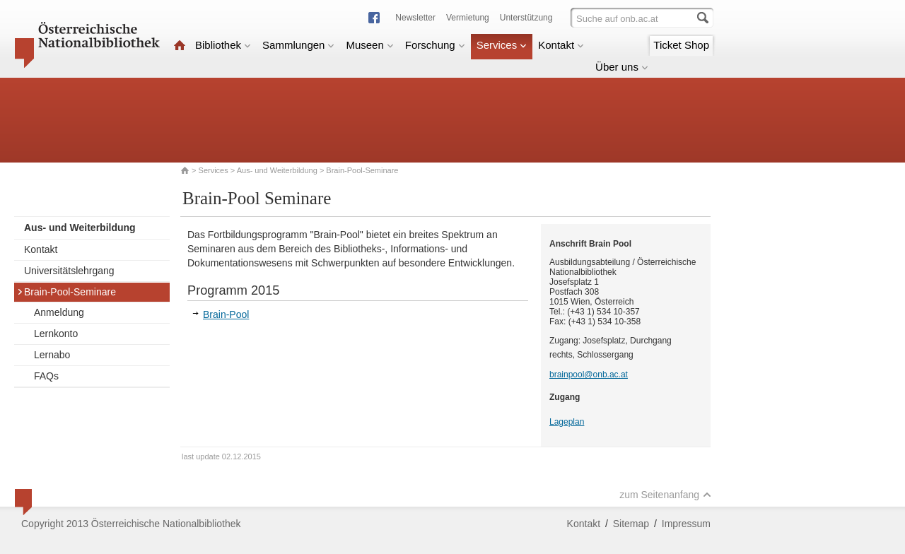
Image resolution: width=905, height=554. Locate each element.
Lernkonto (56, 333)
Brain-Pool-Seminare (66, 291)
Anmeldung (59, 312)
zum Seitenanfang (665, 494)
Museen (369, 45)
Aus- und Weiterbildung (277, 170)
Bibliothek (223, 45)
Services (502, 45)
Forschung (435, 45)
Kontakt (561, 45)
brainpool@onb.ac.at (588, 374)
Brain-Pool (226, 314)
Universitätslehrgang (69, 270)
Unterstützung (526, 18)
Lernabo (52, 354)
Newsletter (415, 18)
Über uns (621, 67)
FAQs (46, 376)
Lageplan (566, 422)
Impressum (686, 523)
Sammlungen (298, 45)
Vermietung (467, 18)
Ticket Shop (681, 45)
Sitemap (631, 523)
